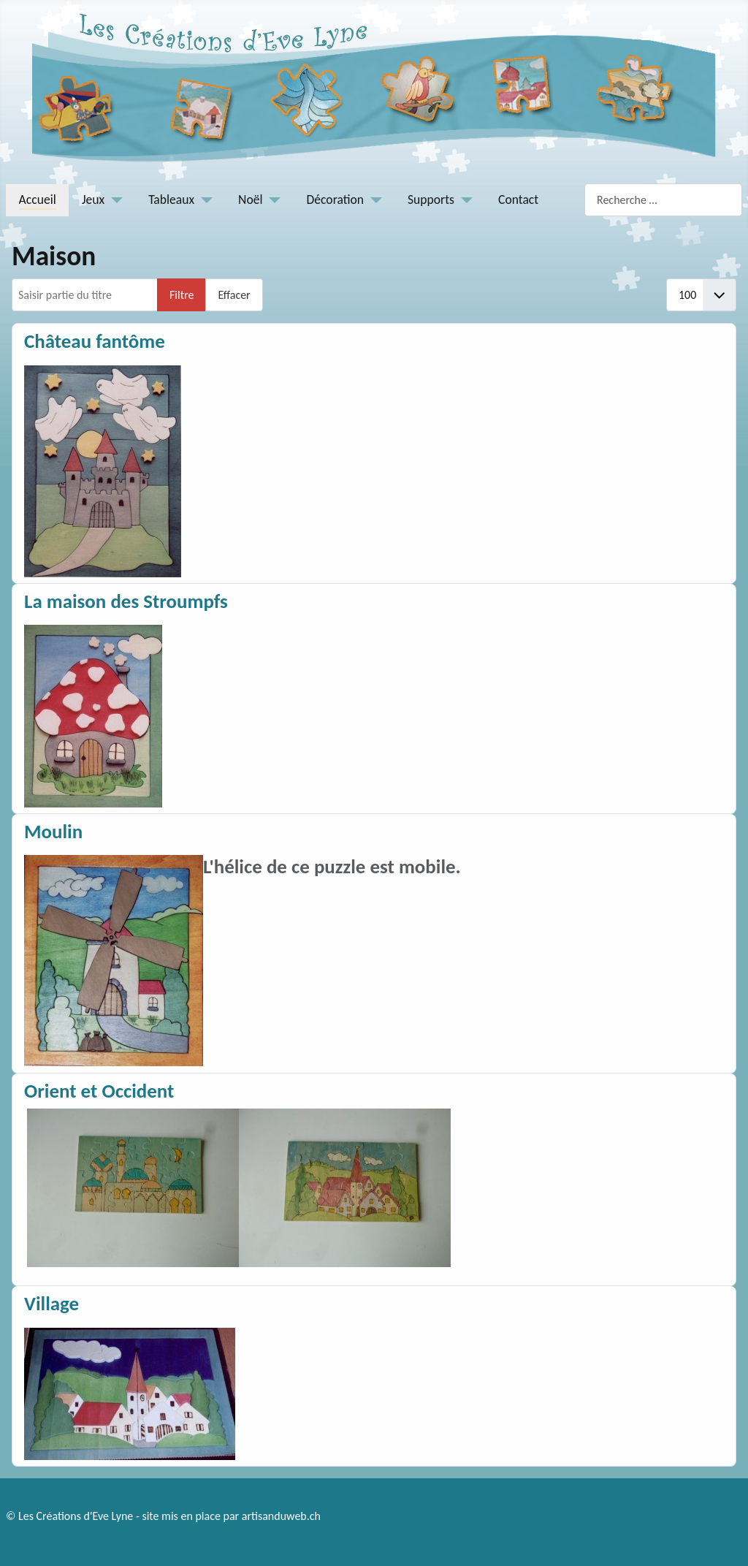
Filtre (181, 295)
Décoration (336, 199)
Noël (250, 199)
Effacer (234, 295)
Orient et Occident (99, 1091)
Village (51, 1303)
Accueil (37, 199)
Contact (518, 199)
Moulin (53, 831)
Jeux (93, 199)
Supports (431, 199)
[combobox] (663, 199)
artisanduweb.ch (281, 1516)
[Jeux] (113, 199)
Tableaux (171, 199)
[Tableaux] (203, 199)
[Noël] (272, 199)
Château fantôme (94, 341)
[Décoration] (373, 199)
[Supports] (463, 199)
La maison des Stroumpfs (126, 601)
